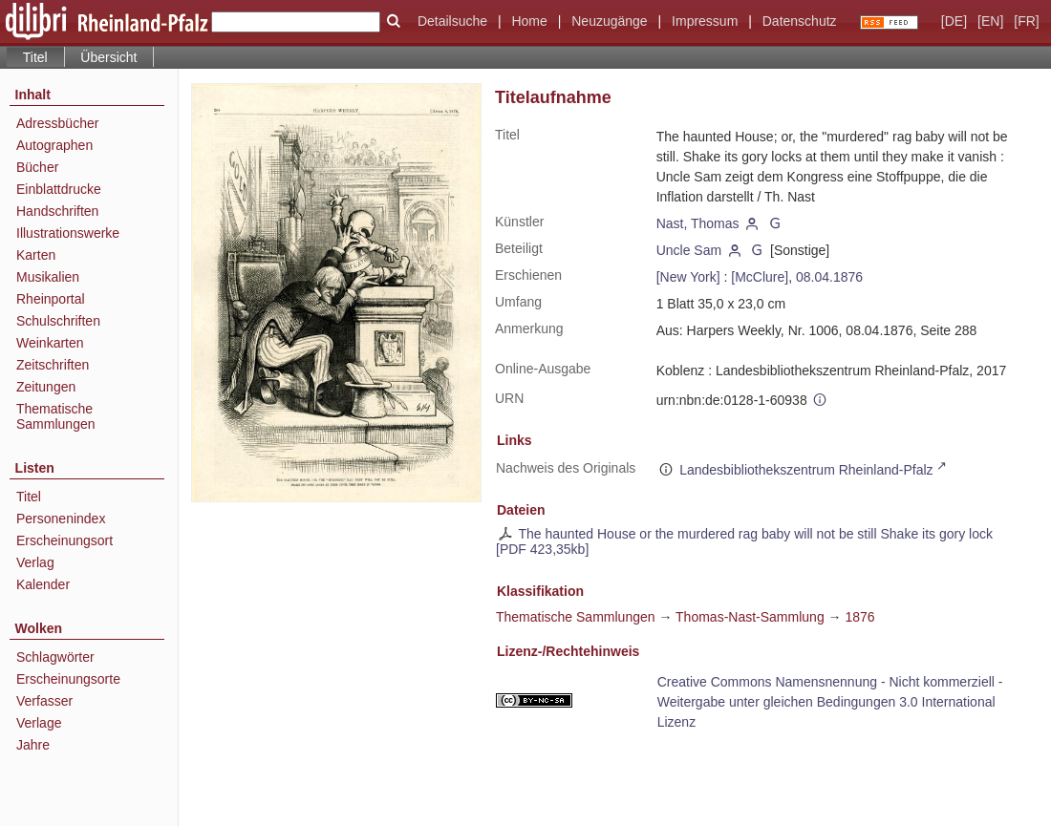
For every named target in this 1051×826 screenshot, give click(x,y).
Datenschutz (799, 21)
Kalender (43, 584)
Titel (28, 496)
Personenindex (60, 518)
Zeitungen (45, 386)
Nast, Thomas (698, 223)
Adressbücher (57, 123)
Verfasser (44, 701)
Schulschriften (58, 320)
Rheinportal (50, 299)
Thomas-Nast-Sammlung (750, 617)
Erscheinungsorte (68, 679)
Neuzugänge (609, 21)
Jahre (33, 744)
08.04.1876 (829, 277)
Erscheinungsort (64, 540)
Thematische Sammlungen (56, 416)
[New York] (688, 277)
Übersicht (108, 57)
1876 (859, 617)
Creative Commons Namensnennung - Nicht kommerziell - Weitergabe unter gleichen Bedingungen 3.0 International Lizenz (830, 702)
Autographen (54, 145)
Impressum (705, 21)
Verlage (38, 723)
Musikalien (47, 277)
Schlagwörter (55, 657)
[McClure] (759, 277)
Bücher (37, 167)
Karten (35, 255)
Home (529, 21)
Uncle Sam (688, 250)
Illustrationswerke (67, 233)
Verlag (35, 562)
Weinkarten (50, 342)
